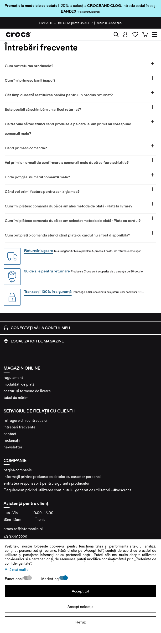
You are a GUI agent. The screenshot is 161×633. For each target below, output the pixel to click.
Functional (14, 579)
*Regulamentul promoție (89, 11)
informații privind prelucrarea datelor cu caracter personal (52, 476)
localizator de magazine (34, 341)
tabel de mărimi (16, 397)
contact (10, 434)
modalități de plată (19, 384)
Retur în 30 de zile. (109, 23)
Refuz (80, 622)
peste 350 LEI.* (66, 23)
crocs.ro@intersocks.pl (23, 529)
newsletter (13, 447)
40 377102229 (15, 537)
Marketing (50, 579)
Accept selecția (80, 606)
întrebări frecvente (20, 427)
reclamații (12, 440)
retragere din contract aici (25, 420)
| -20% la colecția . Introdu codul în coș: (80, 5)
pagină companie (18, 470)
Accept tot (80, 591)
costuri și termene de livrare (27, 391)
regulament (13, 377)
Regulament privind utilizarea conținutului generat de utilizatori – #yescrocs (67, 490)
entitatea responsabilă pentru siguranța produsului (46, 483)
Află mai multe (17, 569)
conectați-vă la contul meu (37, 328)
